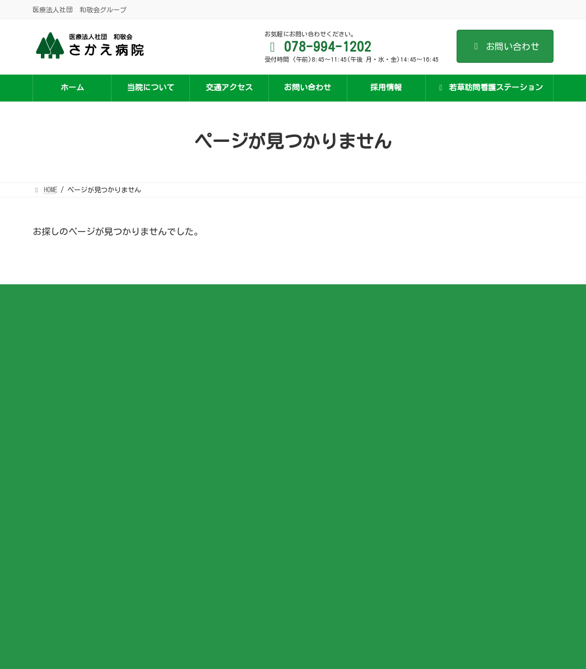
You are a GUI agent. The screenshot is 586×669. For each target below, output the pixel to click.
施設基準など (238, 337)
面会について (238, 404)
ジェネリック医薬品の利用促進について (278, 454)
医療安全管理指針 (245, 437)
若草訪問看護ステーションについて (451, 337)
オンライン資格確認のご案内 (262, 420)
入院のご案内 (238, 387)
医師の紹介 (235, 353)
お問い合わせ (505, 46)
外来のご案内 (238, 370)
